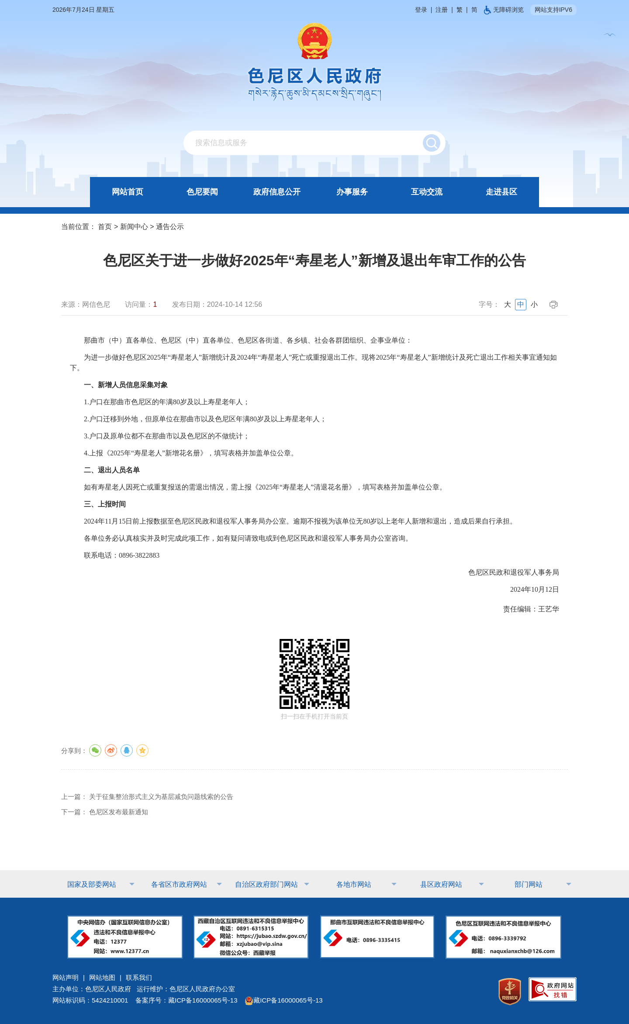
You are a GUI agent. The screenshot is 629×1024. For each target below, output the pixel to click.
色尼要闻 (202, 191)
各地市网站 (353, 884)
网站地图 (102, 977)
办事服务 (352, 191)
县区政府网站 (441, 884)
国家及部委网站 (91, 884)
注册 (441, 9)
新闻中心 (134, 226)
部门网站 (529, 884)
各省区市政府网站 (179, 884)
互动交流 (426, 191)
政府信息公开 (277, 191)
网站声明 (65, 977)
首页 (105, 226)
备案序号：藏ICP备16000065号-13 (186, 1000)
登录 (421, 9)
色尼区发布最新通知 (118, 812)
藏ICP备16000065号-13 (283, 1000)
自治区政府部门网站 (266, 884)
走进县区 (501, 191)
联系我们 (139, 977)
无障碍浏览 (504, 9)
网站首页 (127, 191)
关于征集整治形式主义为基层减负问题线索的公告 (161, 796)
